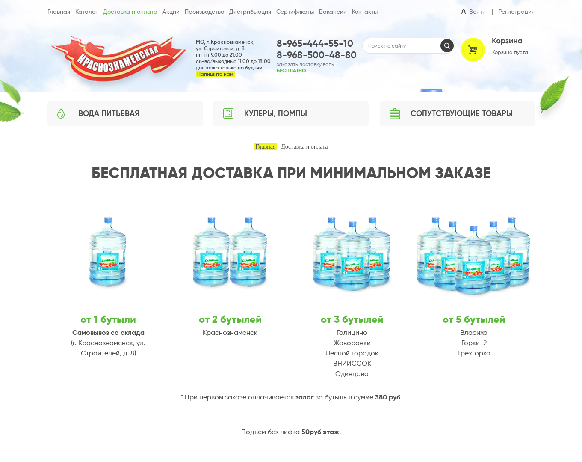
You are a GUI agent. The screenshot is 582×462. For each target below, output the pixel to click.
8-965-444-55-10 (315, 43)
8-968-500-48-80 (317, 55)
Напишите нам (215, 74)
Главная (265, 146)
